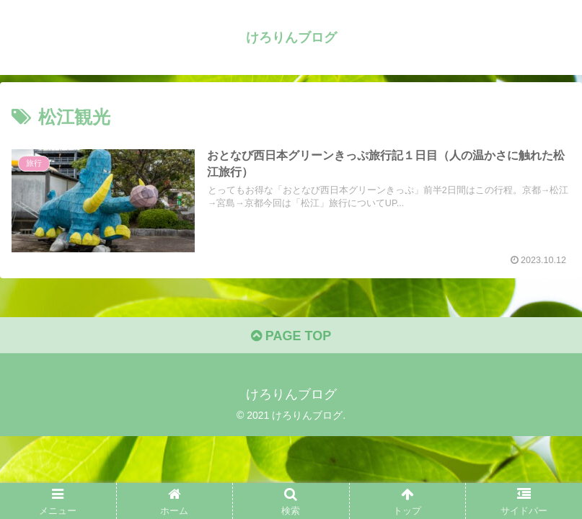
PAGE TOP (291, 336)
